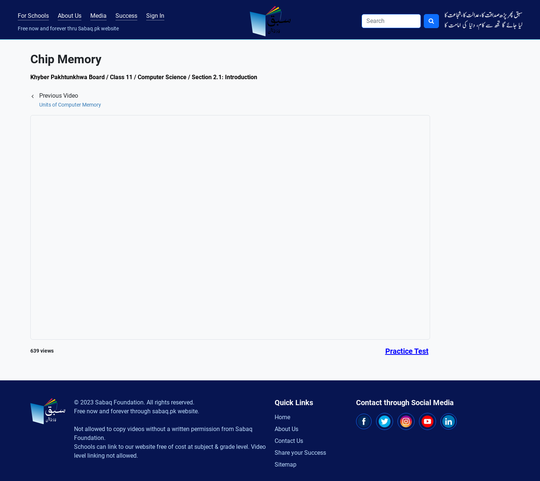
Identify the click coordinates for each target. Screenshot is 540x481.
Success (126, 15)
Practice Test (407, 351)
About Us (69, 15)
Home (282, 417)
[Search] (391, 21)
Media (98, 15)
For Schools (33, 15)
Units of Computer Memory (70, 105)
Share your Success (300, 452)
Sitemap (285, 464)
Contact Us (289, 440)
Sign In (155, 15)
